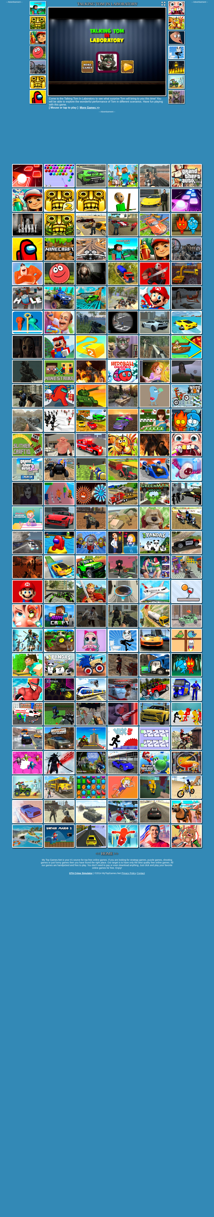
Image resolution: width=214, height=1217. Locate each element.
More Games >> (90, 107)
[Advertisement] (14, 53)
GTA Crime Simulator (81, 873)
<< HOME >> (107, 853)
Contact (141, 873)
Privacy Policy (129, 873)
